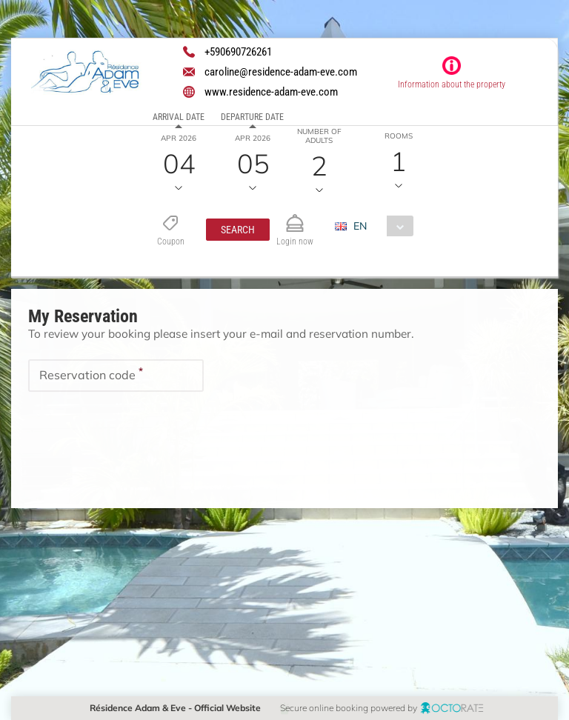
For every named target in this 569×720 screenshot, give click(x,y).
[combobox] (379, 226)
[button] (237, 230)
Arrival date (178, 117)
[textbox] (116, 375)
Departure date (252, 117)
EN (359, 226)
